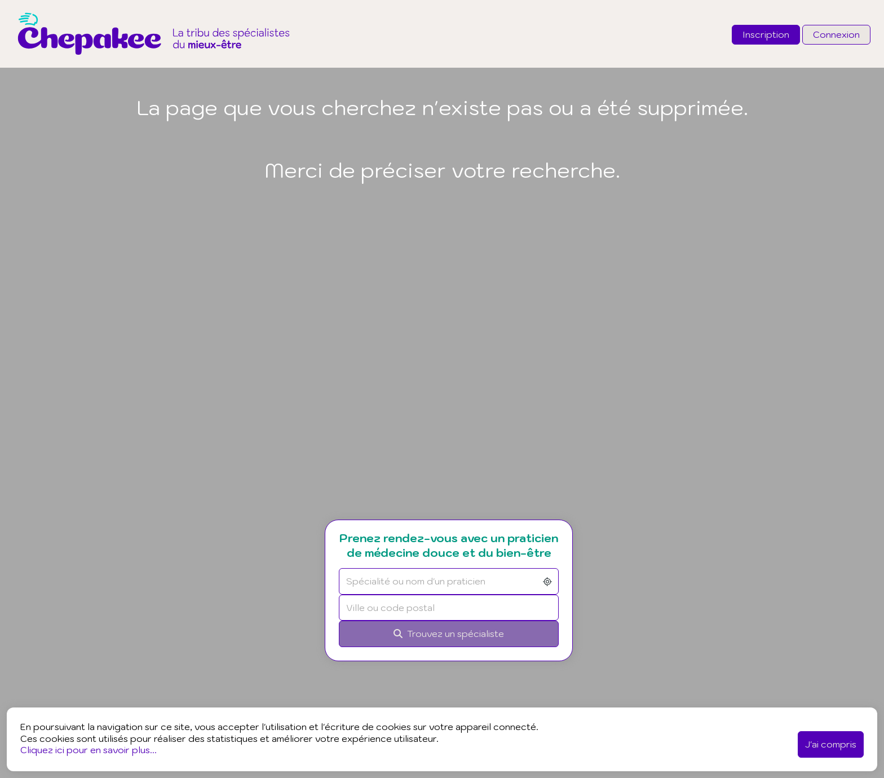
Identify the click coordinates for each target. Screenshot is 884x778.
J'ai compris (830, 744)
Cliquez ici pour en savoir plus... (88, 749)
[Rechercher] (461, 634)
